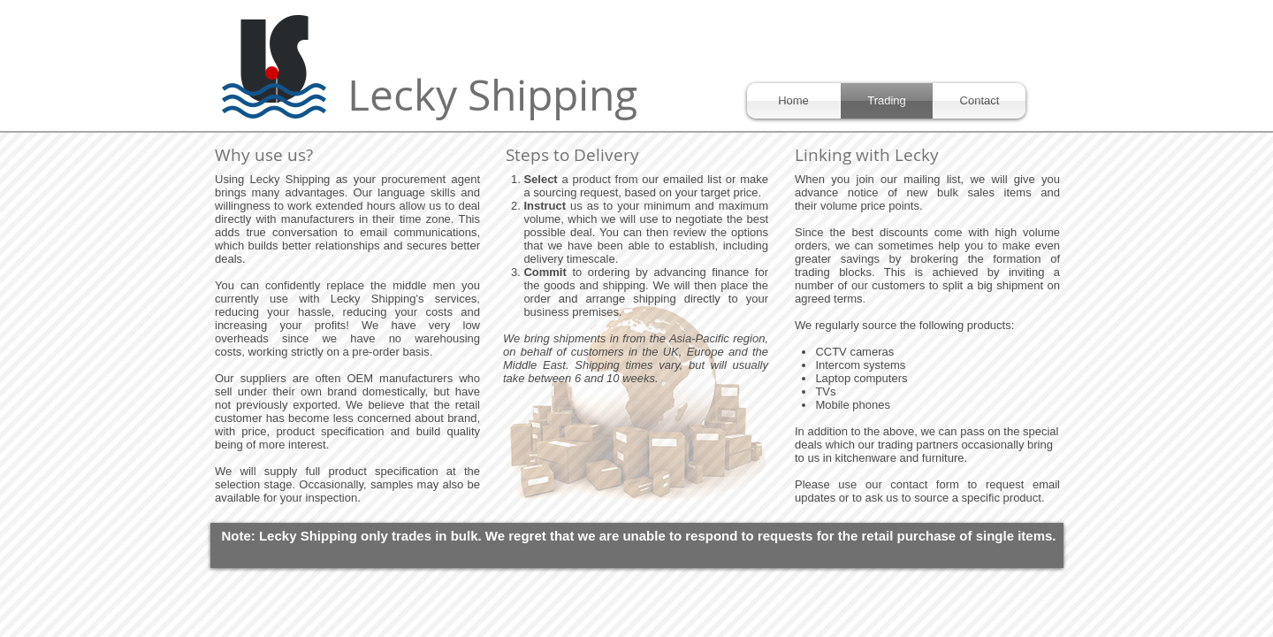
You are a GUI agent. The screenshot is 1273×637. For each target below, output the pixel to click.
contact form (924, 484)
